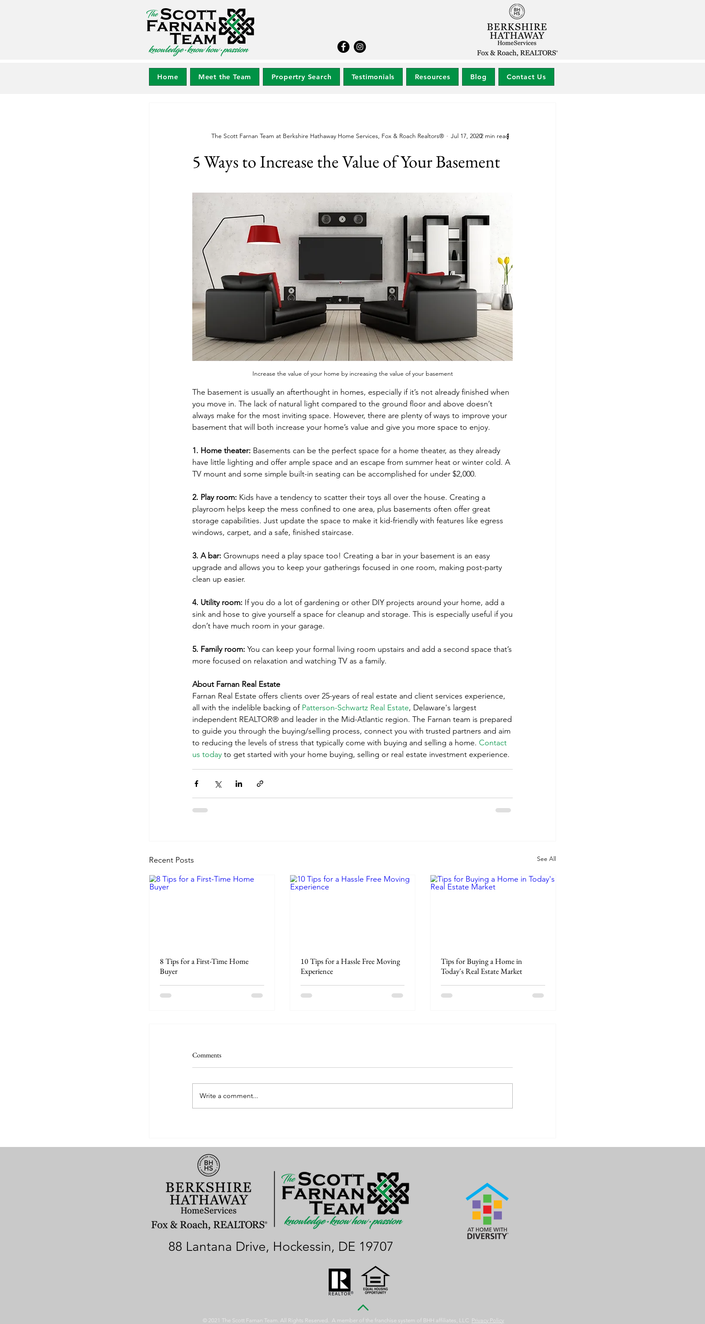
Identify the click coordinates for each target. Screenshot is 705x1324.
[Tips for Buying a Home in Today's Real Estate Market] (493, 910)
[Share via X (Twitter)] (217, 784)
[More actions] (507, 136)
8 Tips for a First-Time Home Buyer (204, 966)
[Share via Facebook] (196, 784)
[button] (301, 77)
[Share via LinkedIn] (239, 784)
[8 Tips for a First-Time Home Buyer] (212, 910)
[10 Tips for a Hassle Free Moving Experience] (352, 910)
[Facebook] (343, 47)
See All (546, 859)
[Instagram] (360, 47)
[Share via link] (260, 784)
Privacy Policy (488, 1320)
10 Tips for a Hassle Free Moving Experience (350, 966)
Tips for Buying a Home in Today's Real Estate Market (481, 966)
